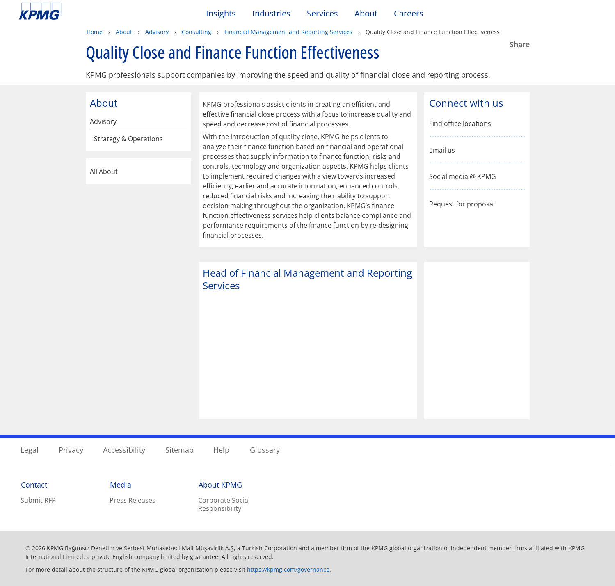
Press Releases (132, 500)
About (124, 32)
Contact (34, 485)
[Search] (570, 15)
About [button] (365, 13)
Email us (442, 150)
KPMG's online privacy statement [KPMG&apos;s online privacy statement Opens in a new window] (226, 559)
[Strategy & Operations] (181, 140)
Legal (30, 450)
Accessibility (124, 450)
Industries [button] (271, 13)
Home (95, 32)
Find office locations (460, 123)
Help (221, 450)
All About (138, 171)
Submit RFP (38, 500)
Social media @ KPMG (462, 176)
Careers (408, 13)
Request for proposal (462, 203)
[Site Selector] (589, 15)
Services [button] (322, 13)
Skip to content (74, 11)
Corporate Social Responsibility (224, 504)
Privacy (71, 450)
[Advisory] (181, 121)
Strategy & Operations (128, 139)
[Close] (511, 573)
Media (120, 485)
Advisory (157, 32)
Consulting (196, 32)
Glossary (265, 450)
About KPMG (220, 485)
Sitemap (179, 450)
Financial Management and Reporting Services (288, 32)
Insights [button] (221, 13)
